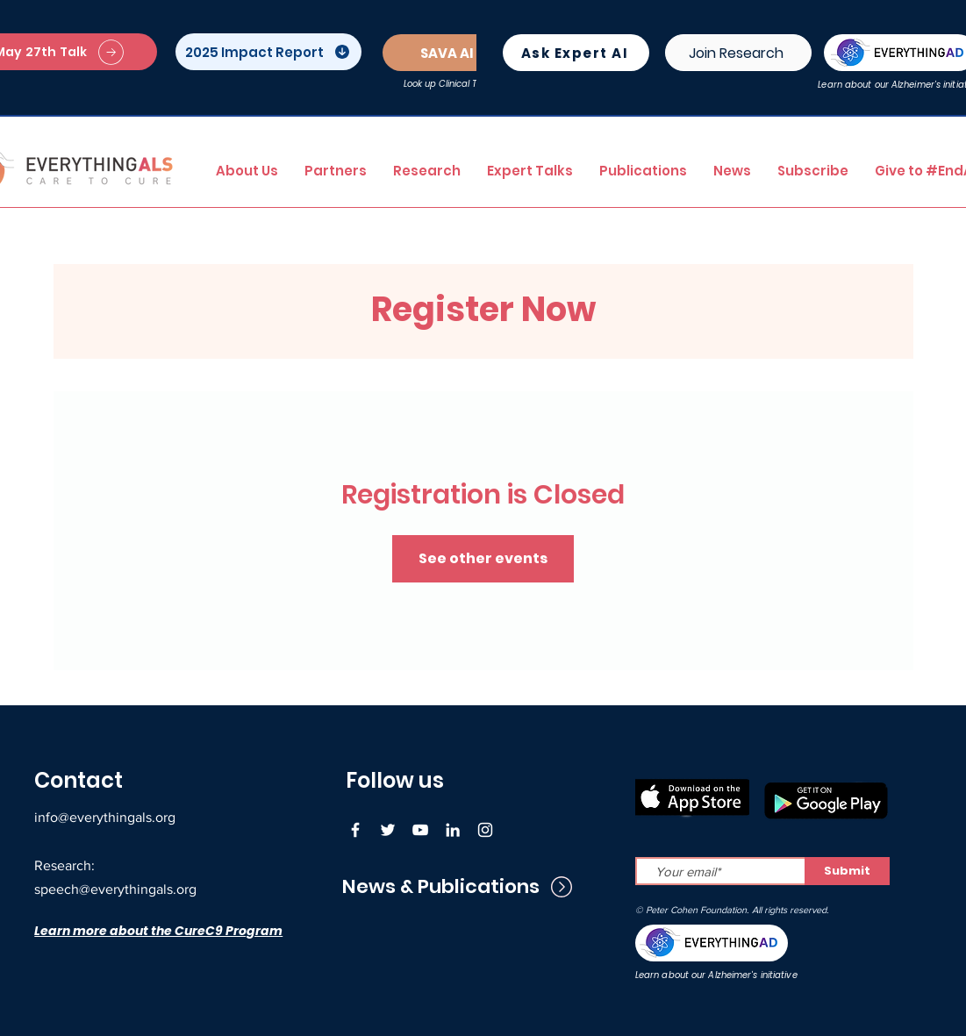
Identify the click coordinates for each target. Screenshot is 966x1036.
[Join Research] (738, 52)
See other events (483, 558)
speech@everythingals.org (115, 889)
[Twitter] (387, 830)
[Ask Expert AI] (576, 52)
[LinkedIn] (452, 830)
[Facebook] (355, 830)
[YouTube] (420, 830)
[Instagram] (485, 830)
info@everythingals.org (104, 817)
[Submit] (847, 871)
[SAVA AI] (449, 52)
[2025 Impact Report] (268, 51)
